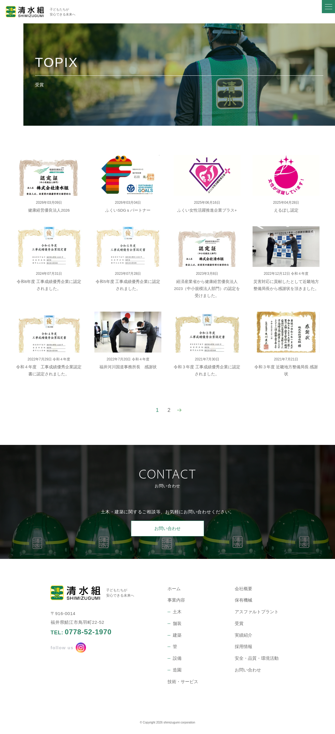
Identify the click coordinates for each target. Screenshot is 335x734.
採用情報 (243, 646)
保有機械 (243, 599)
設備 (177, 658)
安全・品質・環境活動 (257, 658)
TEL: (81, 631)
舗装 (177, 623)
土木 (177, 611)
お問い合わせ (167, 528)
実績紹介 (243, 635)
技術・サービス (183, 681)
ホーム (174, 588)
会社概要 (243, 588)
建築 (177, 635)
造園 (177, 669)
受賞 (239, 623)
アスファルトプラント (257, 611)
